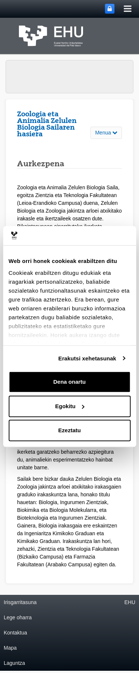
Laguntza (14, 663)
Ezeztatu (69, 430)
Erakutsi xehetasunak (87, 358)
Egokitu (70, 406)
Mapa (10, 648)
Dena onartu (69, 382)
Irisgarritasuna (20, 602)
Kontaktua (15, 633)
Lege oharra (18, 617)
